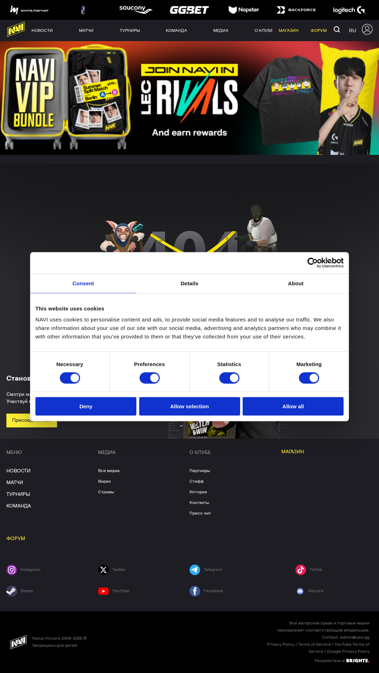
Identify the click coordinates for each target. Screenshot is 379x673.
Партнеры (199, 471)
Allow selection (189, 406)
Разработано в (342, 660)
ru (352, 30)
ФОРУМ (15, 538)
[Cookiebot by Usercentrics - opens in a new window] (313, 262)
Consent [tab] (83, 283)
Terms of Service (314, 644)
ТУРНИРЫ (18, 494)
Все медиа (109, 471)
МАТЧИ (14, 482)
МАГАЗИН (292, 451)
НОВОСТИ (18, 471)
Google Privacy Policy (348, 651)
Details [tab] (189, 283)
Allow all (293, 406)
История (198, 492)
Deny (85, 406)
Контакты (199, 502)
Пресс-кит (200, 513)
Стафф (196, 481)
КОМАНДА (18, 506)
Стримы (106, 492)
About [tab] (296, 283)
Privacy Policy (280, 644)
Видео (104, 481)
